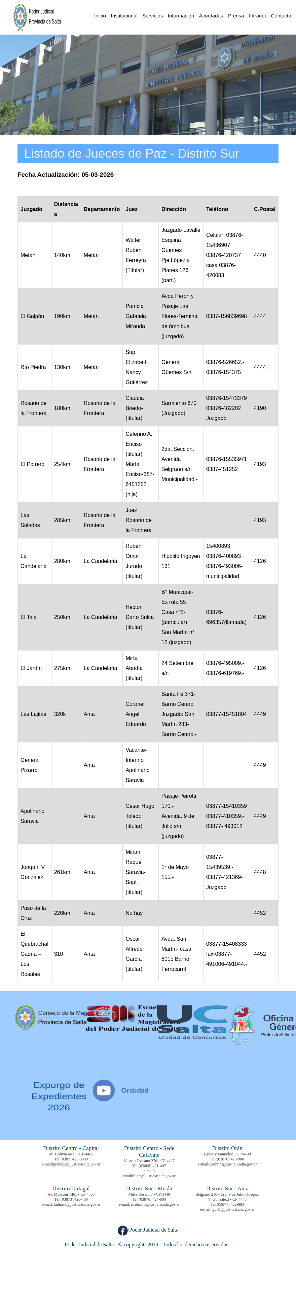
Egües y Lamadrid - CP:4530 (227, 1154)
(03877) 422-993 (230, 1204)
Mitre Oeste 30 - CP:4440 (149, 1194)
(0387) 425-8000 (74, 1159)
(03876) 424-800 (152, 1199)
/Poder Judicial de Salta (148, 1230)
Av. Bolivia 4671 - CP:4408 (71, 1154)
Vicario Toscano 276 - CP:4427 (149, 1160)
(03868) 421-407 (152, 1165)
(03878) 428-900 (230, 1159)
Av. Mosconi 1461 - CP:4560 (71, 1194)
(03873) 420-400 (74, 1199)
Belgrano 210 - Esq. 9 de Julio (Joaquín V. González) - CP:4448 (227, 1197)
